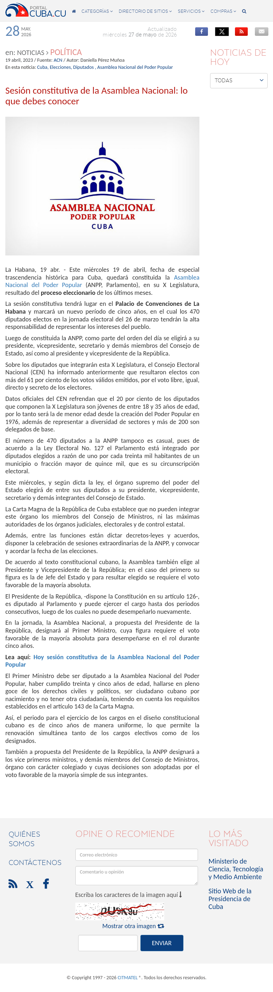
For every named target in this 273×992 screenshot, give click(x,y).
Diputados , (84, 67)
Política (66, 52)
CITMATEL (128, 978)
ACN (58, 60)
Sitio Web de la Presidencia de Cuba (230, 899)
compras (223, 11)
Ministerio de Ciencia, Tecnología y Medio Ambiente (236, 869)
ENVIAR (161, 943)
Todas (239, 80)
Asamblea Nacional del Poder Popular (135, 67)
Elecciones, (61, 67)
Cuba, (42, 67)
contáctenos (35, 862)
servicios (191, 11)
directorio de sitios (145, 11)
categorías (97, 11)
